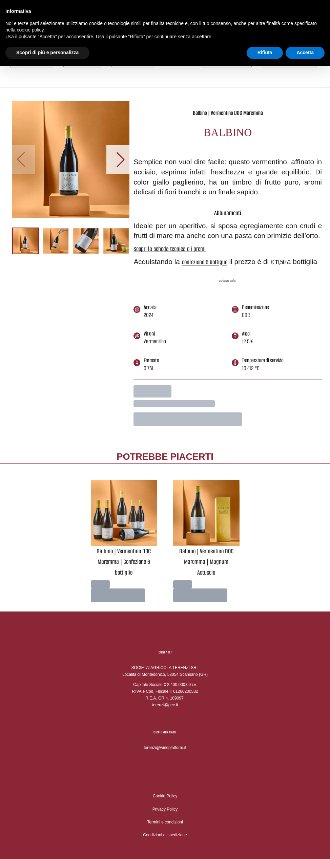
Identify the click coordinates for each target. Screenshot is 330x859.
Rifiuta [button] (264, 46)
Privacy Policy (165, 809)
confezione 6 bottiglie (204, 262)
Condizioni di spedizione (165, 835)
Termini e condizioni (165, 822)
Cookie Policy (165, 796)
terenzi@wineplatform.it (165, 747)
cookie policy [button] (30, 24)
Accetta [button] (305, 46)
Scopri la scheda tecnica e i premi (169, 248)
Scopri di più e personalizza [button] (47, 46)
